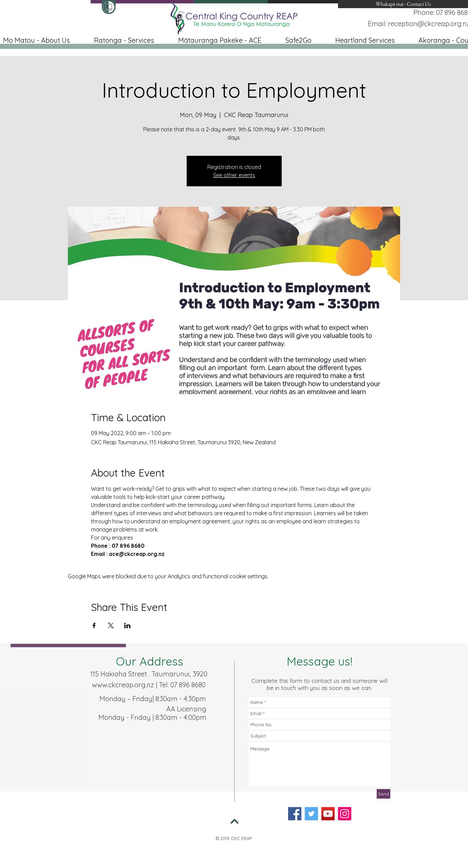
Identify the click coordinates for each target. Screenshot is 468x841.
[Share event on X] (111, 625)
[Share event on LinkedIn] (127, 625)
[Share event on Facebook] (94, 625)
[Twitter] (311, 813)
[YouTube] (328, 813)
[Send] (383, 794)
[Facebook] (294, 813)
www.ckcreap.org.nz (123, 684)
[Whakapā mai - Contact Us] (403, 4)
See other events (234, 175)
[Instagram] (344, 813)
